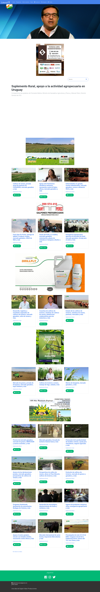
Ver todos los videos (17, 551)
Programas (18, 2)
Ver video (17, 195)
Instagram (44, 2)
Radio (31, 2)
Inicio (13, 2)
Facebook (37, 2)
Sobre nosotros (25, 2)
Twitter (50, 2)
